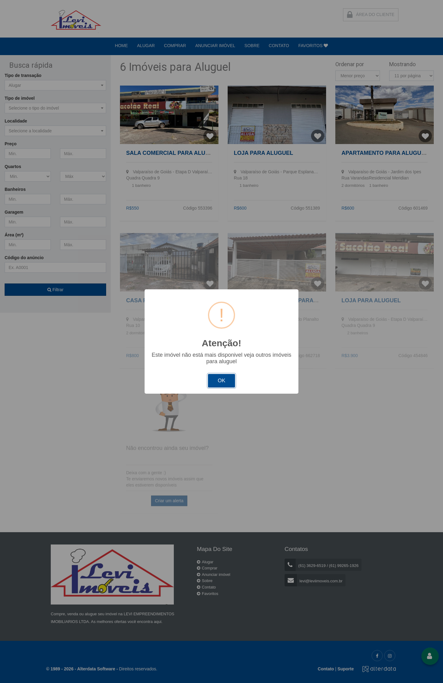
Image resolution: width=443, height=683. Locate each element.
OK (221, 381)
